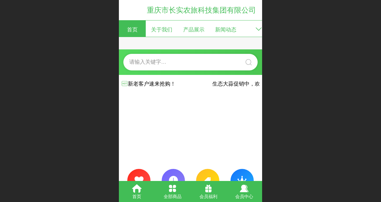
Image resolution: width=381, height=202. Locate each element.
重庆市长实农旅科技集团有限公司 (201, 10)
